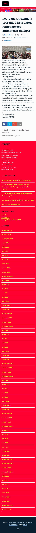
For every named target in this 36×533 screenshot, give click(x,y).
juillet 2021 (5, 430)
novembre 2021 (7, 418)
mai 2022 (5, 393)
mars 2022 (5, 401)
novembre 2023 (7, 318)
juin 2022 (5, 389)
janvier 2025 (6, 272)
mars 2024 (5, 301)
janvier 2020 (6, 501)
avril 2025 (5, 259)
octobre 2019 (6, 509)
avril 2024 (5, 297)
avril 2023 (5, 347)
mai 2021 (5, 439)
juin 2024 (5, 289)
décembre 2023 (7, 314)
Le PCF (3, 215)
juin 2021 (5, 434)
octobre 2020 (6, 468)
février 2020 (6, 497)
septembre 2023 (7, 326)
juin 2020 (5, 480)
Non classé (8, 40)
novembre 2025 (7, 230)
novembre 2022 (7, 368)
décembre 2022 (7, 364)
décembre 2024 (7, 276)
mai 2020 (5, 484)
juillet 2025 (5, 247)
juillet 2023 (5, 334)
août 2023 (5, 330)
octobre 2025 (6, 234)
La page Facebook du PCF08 (11, 220)
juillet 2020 (5, 476)
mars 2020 (5, 493)
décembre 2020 (7, 459)
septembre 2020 (7, 472)
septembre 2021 (7, 426)
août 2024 (5, 280)
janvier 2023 (6, 359)
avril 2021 (5, 443)
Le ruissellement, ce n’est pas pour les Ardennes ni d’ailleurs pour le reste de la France (16, 187)
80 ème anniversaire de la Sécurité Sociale (16, 180)
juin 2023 (5, 339)
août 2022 (5, 380)
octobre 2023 (6, 322)
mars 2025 (5, 264)
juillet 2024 (5, 284)
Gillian (25, 524)
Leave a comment (22, 38)
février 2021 (6, 451)
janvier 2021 (6, 455)
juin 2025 (5, 251)
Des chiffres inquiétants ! (11, 204)
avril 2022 (5, 397)
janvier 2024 (6, 309)
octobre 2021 (6, 422)
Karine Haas (8, 35)
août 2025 (5, 243)
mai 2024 (5, 293)
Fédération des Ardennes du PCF (17, 522)
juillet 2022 (5, 384)
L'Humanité (5, 217)
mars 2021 (5, 447)
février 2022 (6, 405)
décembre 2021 (7, 414)
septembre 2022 (7, 376)
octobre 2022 (6, 372)
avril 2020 (5, 489)
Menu (5, 3)
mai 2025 (5, 255)
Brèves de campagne (10, 136)
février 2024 (6, 305)
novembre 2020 (7, 464)
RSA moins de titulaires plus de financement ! (18, 200)
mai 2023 (5, 343)
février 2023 (6, 355)
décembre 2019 (7, 505)
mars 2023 (5, 351)
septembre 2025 (7, 239)
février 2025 (6, 268)
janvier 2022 (6, 409)
